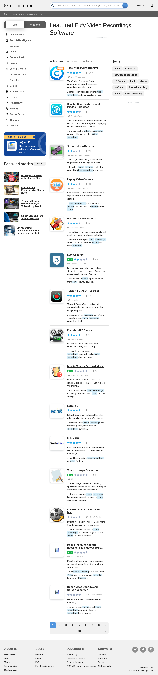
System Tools (17, 114)
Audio (117, 68)
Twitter (151, 650)
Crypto (13, 63)
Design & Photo (18, 68)
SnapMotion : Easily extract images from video (83, 106)
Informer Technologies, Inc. (141, 670)
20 (79, 631)
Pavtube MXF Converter (81, 330)
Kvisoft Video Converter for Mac (84, 511)
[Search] (88, 5)
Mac (6, 13)
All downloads (104, 666)
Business (14, 46)
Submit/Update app (76, 662)
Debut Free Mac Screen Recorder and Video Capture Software (84, 546)
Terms (7, 662)
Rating (89, 61)
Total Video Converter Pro (82, 67)
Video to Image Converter (82, 470)
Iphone (143, 81)
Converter (130, 68)
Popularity (74, 61)
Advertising (72, 654)
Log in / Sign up (151, 5)
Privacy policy (10, 666)
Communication (18, 57)
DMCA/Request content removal (82, 666)
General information (76, 658)
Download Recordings (125, 75)
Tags (14, 13)
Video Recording (133, 93)
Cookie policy (10, 670)
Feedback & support (45, 666)
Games (13, 86)
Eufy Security (75, 254)
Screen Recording (138, 87)
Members (40, 654)
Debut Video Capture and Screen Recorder (82, 588)
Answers (102, 654)
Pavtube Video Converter (82, 218)
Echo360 (72, 405)
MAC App (119, 87)
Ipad (132, 81)
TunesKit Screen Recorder (83, 290)
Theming (14, 120)
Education (15, 80)
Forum (38, 658)
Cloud (13, 51)
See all (39, 163)
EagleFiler (25, 142)
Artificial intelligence (20, 40)
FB (143, 650)
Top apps (102, 658)
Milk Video (73, 437)
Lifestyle (14, 97)
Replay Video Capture (80, 179)
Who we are (9, 654)
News (7, 658)
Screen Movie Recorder (81, 146)
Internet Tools (17, 91)
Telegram (135, 650)
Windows (35, 24)
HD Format (120, 81)
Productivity (16, 103)
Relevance (58, 61)
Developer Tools (18, 74)
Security (14, 108)
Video (117, 93)
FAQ (37, 662)
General (14, 125)
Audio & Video (17, 34)
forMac (101, 662)
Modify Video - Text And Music (85, 366)
